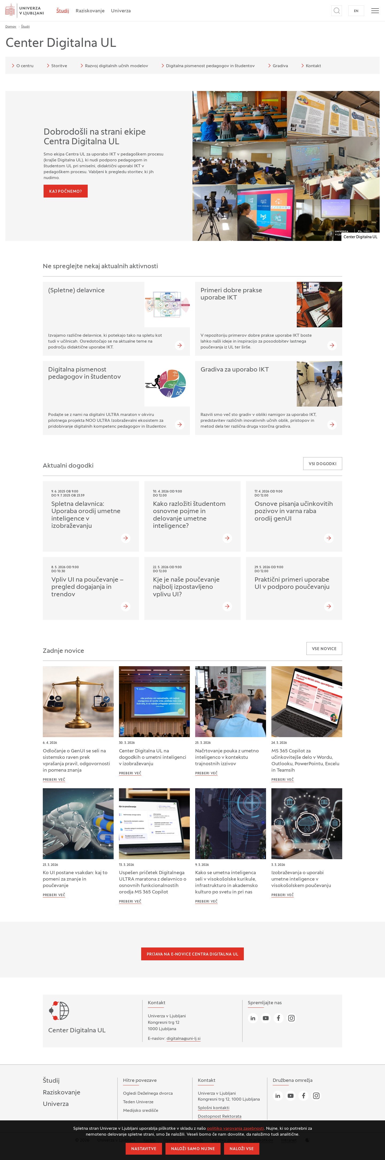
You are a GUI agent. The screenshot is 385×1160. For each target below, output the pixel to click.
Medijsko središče (140, 1111)
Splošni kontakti (213, 1108)
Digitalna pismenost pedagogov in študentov (207, 65)
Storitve (56, 65)
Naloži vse (241, 1149)
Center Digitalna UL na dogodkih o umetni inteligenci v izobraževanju (152, 757)
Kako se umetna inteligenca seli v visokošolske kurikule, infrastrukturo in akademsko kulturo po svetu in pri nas (226, 882)
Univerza (121, 11)
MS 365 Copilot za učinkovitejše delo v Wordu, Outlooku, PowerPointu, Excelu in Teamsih (305, 761)
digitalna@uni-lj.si (184, 1039)
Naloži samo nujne (193, 1149)
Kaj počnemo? (65, 192)
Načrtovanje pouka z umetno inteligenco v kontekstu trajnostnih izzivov (227, 757)
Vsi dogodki (323, 464)
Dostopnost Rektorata (219, 1116)
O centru (21, 65)
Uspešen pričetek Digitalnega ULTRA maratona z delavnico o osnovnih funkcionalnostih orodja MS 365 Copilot (152, 882)
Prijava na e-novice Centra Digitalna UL (192, 954)
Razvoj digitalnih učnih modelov (113, 65)
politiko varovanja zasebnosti (235, 1129)
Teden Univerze (138, 1102)
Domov (10, 26)
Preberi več (54, 780)
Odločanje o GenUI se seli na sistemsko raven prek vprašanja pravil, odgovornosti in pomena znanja (76, 761)
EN (356, 11)
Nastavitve (143, 1149)
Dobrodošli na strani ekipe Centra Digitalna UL (95, 137)
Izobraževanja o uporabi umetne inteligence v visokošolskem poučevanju (301, 879)
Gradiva (277, 65)
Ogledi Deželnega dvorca (148, 1093)
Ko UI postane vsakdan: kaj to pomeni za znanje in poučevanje (75, 879)
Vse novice (324, 649)
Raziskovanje (90, 11)
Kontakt (310, 65)
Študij (62, 11)
